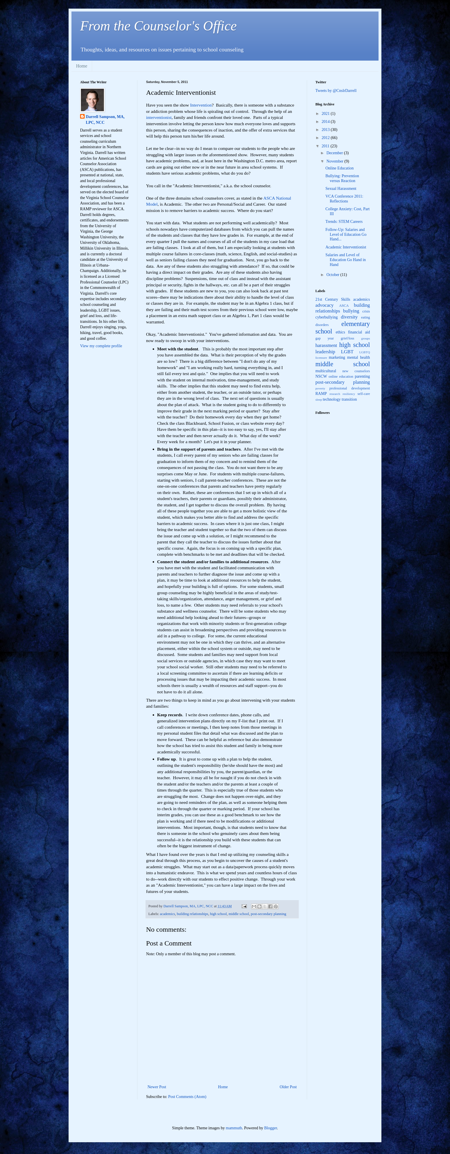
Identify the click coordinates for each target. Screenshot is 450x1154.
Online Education (339, 168)
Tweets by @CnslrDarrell (335, 90)
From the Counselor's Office (158, 25)
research (334, 393)
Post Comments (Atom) (187, 1097)
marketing (337, 357)
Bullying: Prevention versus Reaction (342, 178)
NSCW (321, 376)
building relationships (192, 914)
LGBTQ (364, 352)
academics (167, 914)
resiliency (349, 393)
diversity (349, 317)
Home (81, 65)
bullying (351, 311)
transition (349, 399)
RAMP (321, 393)
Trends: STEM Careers (343, 221)
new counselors (356, 371)
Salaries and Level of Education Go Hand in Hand (345, 260)
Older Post (288, 1087)
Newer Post (157, 1087)
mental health (358, 357)
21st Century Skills (332, 299)
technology (332, 399)
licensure (321, 357)
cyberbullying (326, 317)
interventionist (159, 117)
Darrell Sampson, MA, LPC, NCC (105, 120)
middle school (238, 914)
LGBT (347, 351)
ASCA (344, 306)
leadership (325, 351)
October (333, 275)
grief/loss (347, 338)
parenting (362, 376)
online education (341, 377)
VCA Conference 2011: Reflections (344, 198)
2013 (326, 130)
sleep (318, 399)
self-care (364, 394)
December (335, 153)
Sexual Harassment (340, 188)
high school (218, 914)
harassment (326, 345)
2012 (326, 138)
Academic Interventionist (345, 247)
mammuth (234, 1128)
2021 (326, 113)
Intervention (201, 105)
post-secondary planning (268, 914)
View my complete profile (101, 346)
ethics (340, 332)
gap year (324, 338)
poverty (320, 388)
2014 (326, 121)
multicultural (325, 371)
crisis (366, 311)
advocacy (324, 305)
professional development (349, 388)
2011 (326, 146)
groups (365, 338)
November (335, 161)
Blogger (270, 1128)
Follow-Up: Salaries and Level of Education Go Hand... (345, 234)
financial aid (359, 332)
